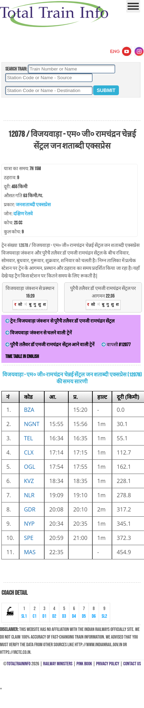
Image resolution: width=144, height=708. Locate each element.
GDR (30, 509)
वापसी (115, 345)
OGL (29, 466)
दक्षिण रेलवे (23, 214)
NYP (29, 523)
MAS (30, 552)
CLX (29, 452)
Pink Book (84, 664)
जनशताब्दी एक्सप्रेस (33, 205)
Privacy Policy (108, 664)
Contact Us (132, 664)
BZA (29, 410)
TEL (28, 438)
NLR (29, 495)
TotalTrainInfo (18, 664)
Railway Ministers (58, 664)
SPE (28, 538)
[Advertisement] (72, 109)
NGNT (32, 424)
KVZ (29, 481)
